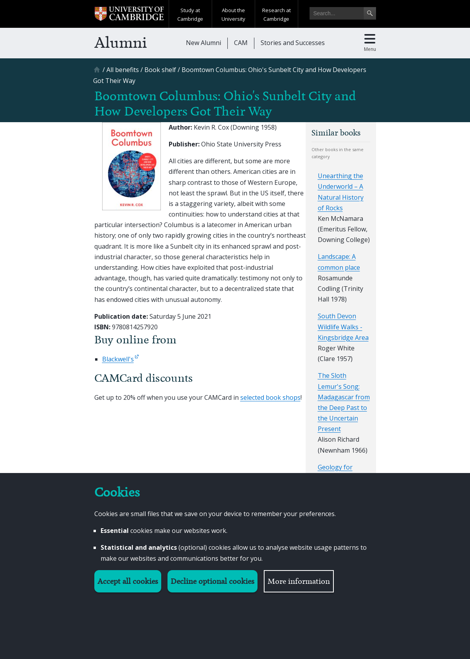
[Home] (98, 72)
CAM (241, 42)
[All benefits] (122, 69)
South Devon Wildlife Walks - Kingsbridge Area (343, 326)
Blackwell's (118, 359)
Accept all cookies (127, 581)
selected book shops (270, 397)
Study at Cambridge (190, 14)
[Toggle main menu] (370, 43)
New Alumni (203, 42)
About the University (233, 14)
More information (299, 581)
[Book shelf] (160, 69)
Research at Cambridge (276, 14)
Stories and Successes (293, 42)
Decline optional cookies (212, 581)
